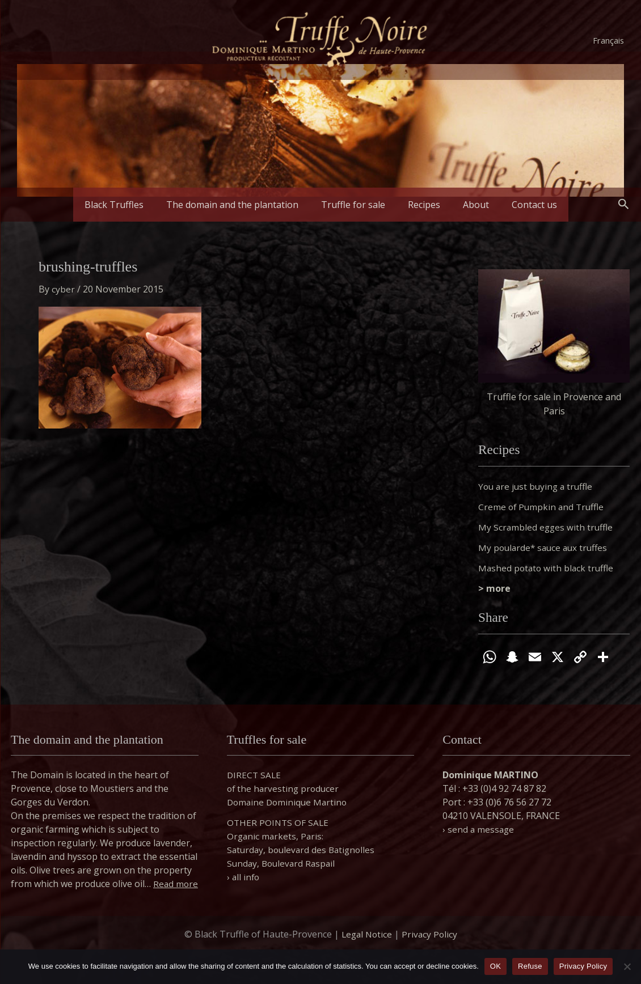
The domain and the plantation (246, 204)
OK (495, 966)
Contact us (511, 204)
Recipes (419, 204)
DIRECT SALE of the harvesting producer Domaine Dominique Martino (289, 775)
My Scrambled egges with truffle (546, 527)
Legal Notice (366, 934)
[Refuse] (626, 966)
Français (608, 40)
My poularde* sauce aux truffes (545, 547)
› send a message (479, 815)
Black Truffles (136, 204)
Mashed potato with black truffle (547, 568)
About (462, 204)
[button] (624, 204)
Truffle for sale (358, 204)
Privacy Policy (430, 934)
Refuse (530, 966)
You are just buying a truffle (537, 486)
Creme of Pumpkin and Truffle (543, 507)
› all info (244, 863)
